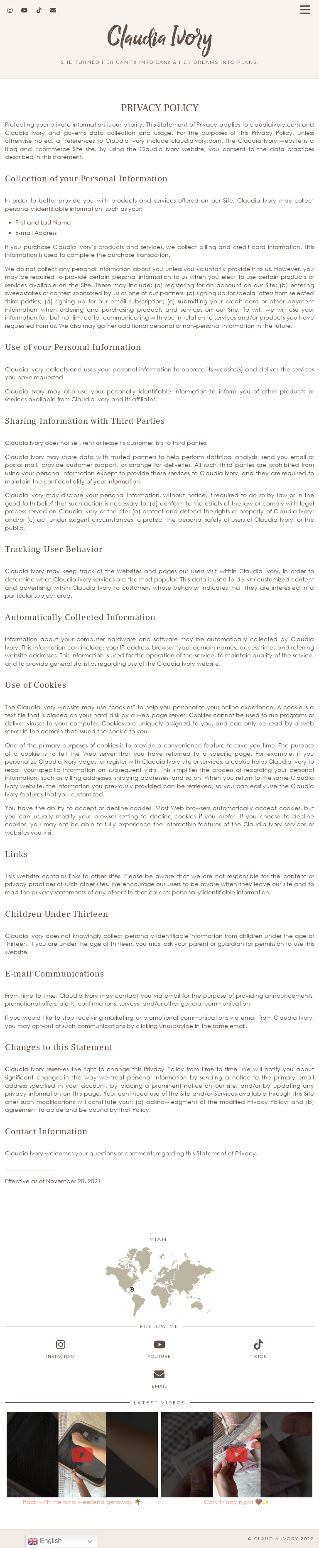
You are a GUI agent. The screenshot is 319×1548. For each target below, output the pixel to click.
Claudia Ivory (160, 37)
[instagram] (60, 1349)
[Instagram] (10, 10)
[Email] (53, 10)
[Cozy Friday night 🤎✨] (237, 1454)
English (44, 1541)
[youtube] (159, 1349)
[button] (308, 10)
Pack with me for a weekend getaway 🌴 (82, 1501)
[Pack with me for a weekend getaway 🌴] (82, 1454)
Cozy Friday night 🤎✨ (236, 1501)
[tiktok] (258, 1349)
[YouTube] (24, 10)
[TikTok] (39, 10)
